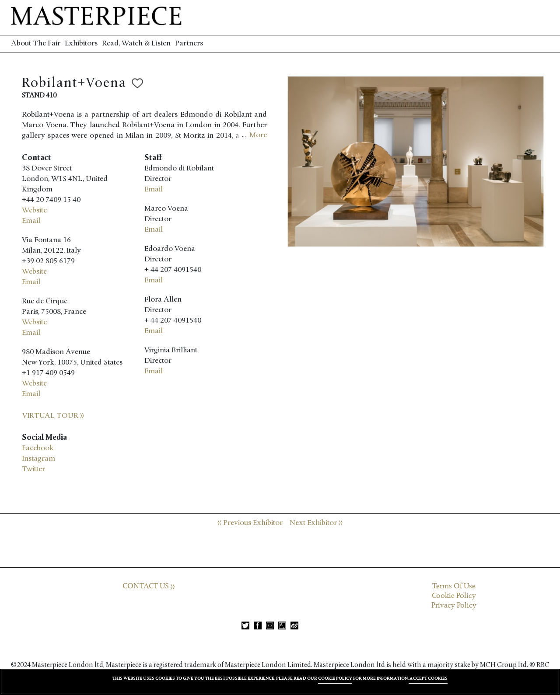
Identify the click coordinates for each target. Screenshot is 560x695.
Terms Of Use (454, 586)
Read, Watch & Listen (136, 43)
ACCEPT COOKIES (428, 678)
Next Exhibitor (316, 523)
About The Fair (35, 43)
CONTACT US (148, 586)
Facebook (38, 448)
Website (34, 210)
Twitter (33, 469)
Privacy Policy (453, 605)
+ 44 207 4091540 (172, 270)
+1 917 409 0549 (48, 373)
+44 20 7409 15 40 (51, 200)
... (254, 135)
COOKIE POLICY (335, 678)
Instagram (38, 459)
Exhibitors (81, 43)
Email (31, 221)
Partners (189, 43)
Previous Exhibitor (250, 523)
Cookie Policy (454, 595)
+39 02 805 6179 (48, 261)
